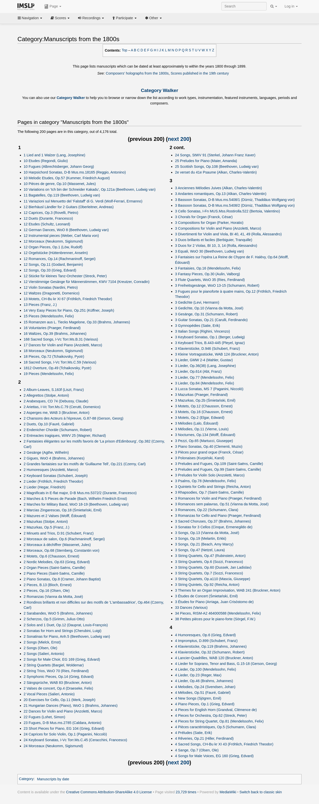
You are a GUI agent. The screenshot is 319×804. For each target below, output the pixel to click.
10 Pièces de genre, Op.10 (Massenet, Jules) (60, 184)
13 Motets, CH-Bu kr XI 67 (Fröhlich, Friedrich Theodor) (68, 299)
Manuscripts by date (53, 779)
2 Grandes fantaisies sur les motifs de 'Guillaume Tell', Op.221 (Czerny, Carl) (85, 464)
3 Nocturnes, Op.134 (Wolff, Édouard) (205, 435)
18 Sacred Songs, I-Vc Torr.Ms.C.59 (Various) (60, 362)
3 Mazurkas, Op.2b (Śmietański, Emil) (205, 400)
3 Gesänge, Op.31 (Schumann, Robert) (206, 314)
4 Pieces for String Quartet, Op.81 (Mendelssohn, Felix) (219, 721)
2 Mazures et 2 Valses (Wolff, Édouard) (55, 516)
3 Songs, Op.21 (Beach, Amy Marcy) (204, 544)
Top (124, 50)
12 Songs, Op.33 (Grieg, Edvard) (50, 270)
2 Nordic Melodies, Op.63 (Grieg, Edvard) (57, 562)
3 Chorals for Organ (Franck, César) (204, 217)
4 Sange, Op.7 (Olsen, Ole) (197, 750)
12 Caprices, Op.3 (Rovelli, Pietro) (51, 213)
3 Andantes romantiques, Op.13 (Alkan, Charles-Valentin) (220, 194)
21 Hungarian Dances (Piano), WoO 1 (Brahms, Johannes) (71, 706)
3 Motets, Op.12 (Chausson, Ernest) (204, 406)
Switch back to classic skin (260, 792)
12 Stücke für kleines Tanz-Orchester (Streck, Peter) (65, 276)
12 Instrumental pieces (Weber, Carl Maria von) (61, 236)
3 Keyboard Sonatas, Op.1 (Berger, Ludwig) (210, 337)
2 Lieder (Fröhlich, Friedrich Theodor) (53, 481)
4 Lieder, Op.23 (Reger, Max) (198, 675)
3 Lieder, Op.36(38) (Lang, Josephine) (205, 366)
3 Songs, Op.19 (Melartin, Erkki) (200, 538)
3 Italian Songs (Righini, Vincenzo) (202, 331)
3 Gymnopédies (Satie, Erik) (197, 326)
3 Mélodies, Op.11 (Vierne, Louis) (202, 429)
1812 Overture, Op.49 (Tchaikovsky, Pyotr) (57, 368)
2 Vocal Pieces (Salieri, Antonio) (49, 694)
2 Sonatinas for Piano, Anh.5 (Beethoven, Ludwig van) (67, 636)
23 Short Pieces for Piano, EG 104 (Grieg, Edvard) (64, 728)
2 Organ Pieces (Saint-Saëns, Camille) (54, 568)
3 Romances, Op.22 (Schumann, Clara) (206, 510)
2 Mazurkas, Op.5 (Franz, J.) (47, 527)
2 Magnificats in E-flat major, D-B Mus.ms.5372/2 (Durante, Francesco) (80, 493)
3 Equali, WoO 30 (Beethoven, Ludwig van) (209, 251)
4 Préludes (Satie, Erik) (193, 733)
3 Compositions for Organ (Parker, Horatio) (209, 223)
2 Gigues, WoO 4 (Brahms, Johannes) (54, 458)
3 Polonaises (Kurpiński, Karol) (199, 458)
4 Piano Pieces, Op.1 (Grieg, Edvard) (204, 704)
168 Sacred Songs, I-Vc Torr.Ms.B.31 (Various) (61, 339)
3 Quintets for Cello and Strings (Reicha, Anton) (213, 487)
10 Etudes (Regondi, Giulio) (46, 161)
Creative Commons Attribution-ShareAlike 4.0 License (109, 792)
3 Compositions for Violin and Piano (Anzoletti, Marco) (218, 228)
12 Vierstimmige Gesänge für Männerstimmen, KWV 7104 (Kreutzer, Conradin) (87, 282)
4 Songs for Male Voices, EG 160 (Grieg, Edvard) (214, 756)
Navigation (30, 18)
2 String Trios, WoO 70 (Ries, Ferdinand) (56, 671)
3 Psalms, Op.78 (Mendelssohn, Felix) (205, 481)
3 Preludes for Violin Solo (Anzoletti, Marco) (209, 475)
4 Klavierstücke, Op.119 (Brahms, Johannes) (210, 646)
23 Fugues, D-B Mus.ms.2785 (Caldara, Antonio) (62, 723)
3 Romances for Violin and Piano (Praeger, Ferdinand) (218, 498)
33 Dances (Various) (191, 608)
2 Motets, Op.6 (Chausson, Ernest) (51, 556)
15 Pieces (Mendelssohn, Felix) (49, 316)
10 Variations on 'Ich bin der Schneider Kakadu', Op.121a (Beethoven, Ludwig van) (90, 189)
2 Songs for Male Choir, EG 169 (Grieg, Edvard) (62, 659)
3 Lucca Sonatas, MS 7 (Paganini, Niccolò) (209, 389)
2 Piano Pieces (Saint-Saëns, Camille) (54, 573)
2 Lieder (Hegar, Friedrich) (45, 487)
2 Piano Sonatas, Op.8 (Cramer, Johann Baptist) (62, 579)
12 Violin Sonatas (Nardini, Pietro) (51, 287)
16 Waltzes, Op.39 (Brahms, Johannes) (55, 334)
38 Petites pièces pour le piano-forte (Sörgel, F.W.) (215, 619)
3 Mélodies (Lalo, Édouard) (196, 423)
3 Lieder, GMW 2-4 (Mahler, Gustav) (204, 360)
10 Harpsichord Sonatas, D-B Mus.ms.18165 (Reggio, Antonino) (75, 172)
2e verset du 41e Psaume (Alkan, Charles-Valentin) (216, 172)
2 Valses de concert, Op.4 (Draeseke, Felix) (58, 688)
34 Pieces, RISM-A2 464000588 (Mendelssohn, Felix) (218, 613)
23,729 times (186, 792)
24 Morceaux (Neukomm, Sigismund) (53, 746)
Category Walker (159, 90)
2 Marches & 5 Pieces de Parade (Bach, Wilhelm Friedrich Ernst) (75, 499)
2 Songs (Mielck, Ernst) (42, 642)
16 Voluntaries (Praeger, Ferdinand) (52, 328)
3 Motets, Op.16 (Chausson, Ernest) (204, 412)
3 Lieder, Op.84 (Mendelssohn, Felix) (204, 383)
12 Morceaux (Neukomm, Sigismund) (53, 241)
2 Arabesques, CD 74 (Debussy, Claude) (56, 401)
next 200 (178, 139)
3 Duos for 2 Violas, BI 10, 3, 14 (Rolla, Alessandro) (216, 246)
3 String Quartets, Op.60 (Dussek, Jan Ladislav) (213, 567)
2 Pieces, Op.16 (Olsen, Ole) (47, 591)
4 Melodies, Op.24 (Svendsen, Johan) (205, 687)
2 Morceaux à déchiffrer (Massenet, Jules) (57, 545)
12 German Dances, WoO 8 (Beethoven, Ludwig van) (66, 230)
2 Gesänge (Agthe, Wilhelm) (46, 452)
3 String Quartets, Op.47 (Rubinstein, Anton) (210, 556)
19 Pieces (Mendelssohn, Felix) (49, 374)
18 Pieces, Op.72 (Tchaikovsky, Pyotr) (54, 356)
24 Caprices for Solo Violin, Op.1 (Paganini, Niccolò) (65, 734)
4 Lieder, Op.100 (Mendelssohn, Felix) (205, 669)
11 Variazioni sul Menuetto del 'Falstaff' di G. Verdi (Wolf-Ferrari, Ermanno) (83, 201)
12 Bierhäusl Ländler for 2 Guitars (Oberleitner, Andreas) (69, 207)
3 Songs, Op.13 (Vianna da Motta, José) (207, 533)
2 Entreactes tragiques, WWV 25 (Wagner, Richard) (65, 436)
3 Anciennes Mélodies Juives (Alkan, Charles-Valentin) (218, 188)
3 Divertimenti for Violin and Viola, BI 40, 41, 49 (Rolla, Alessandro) (228, 234)
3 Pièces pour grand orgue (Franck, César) (209, 452)
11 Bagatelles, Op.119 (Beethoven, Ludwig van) (62, 195)
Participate (124, 18)
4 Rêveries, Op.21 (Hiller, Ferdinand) (204, 738)
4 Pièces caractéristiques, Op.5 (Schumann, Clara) (215, 727)
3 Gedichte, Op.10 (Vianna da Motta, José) (209, 308)
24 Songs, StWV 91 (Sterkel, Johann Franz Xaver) (215, 155)
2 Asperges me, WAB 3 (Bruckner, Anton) (56, 413)
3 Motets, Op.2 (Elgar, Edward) (199, 418)
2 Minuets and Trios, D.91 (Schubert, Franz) (59, 533)
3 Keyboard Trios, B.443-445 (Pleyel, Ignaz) (210, 343)
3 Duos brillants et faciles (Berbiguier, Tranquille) (213, 240)
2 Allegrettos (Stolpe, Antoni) (46, 395)
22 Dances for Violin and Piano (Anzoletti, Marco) (63, 711)
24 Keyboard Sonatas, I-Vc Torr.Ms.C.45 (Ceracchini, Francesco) (75, 740)
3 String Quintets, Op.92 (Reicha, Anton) (207, 585)
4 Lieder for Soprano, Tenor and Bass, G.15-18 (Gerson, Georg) (226, 664)
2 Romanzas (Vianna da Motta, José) (53, 597)
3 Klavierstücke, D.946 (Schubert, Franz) (207, 349)
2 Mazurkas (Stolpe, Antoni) (46, 522)
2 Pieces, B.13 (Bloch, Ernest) (48, 585)
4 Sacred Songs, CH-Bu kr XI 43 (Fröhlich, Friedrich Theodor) (224, 744)
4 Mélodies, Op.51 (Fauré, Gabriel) (203, 693)
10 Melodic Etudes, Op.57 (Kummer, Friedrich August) (67, 178)
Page (53, 6)
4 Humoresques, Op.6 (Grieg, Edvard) (205, 635)
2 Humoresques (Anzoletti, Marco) (51, 470)
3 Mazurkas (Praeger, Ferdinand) (201, 395)
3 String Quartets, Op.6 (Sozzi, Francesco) (209, 562)
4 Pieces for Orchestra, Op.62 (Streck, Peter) (211, 715)
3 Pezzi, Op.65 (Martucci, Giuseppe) (204, 441)
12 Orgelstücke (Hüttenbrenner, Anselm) (56, 253)
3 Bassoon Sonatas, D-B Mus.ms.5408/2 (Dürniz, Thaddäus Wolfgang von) (235, 205)
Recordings (91, 18)
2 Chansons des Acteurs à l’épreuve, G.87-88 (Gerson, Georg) (73, 418)
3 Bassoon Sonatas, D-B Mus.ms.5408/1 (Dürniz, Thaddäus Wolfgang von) (235, 200)
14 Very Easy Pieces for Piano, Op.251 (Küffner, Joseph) (69, 310)
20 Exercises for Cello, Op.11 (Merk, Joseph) (59, 700)
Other (153, 18)
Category (26, 779)
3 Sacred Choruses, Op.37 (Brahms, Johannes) (213, 521)
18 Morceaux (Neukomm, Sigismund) (53, 351)
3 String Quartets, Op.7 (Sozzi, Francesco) (209, 573)
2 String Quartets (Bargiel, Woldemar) (54, 665)
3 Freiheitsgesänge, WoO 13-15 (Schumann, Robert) (217, 285)
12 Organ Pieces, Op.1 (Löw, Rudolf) (53, 247)
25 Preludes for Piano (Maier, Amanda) (206, 161)
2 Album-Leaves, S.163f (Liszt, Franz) (54, 390)
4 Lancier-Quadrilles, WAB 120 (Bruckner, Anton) (214, 658)
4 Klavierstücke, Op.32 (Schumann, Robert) (209, 652)
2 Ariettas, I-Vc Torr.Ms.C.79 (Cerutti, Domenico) (62, 407)
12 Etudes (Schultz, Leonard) (47, 224)
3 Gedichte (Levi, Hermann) (197, 302)
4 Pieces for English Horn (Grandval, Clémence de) (216, 710)
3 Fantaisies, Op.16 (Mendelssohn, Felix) (207, 268)
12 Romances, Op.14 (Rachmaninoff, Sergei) (60, 259)
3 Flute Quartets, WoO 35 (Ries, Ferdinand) (210, 280)
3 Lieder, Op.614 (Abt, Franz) (198, 371)
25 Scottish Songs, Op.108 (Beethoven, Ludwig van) (216, 167)
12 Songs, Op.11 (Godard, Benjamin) (53, 265)
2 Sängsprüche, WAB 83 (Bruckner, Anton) (58, 683)
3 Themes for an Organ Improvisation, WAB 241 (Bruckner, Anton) (227, 590)
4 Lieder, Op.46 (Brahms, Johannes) (204, 681)
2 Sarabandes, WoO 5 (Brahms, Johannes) (58, 613)
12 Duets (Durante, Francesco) (48, 218)
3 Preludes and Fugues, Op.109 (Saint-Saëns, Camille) (219, 464)
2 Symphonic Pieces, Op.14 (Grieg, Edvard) (59, 677)
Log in (291, 6)
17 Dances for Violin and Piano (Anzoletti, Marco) (63, 345)
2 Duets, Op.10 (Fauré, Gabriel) (49, 424)
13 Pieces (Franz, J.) (40, 305)
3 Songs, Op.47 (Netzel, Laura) (200, 550)
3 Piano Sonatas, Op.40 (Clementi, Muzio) (208, 446)
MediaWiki (228, 792)
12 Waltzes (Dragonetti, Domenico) (52, 293)
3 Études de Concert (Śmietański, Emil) (206, 596)
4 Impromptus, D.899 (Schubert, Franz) (206, 641)
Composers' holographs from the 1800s (137, 73)
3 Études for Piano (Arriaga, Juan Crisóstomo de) (214, 602)
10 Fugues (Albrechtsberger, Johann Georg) (59, 167)
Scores (60, 18)
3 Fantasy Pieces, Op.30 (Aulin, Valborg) (207, 274)
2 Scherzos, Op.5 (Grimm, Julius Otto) (54, 619)
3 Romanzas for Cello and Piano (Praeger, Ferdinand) (218, 516)
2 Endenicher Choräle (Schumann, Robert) (58, 430)
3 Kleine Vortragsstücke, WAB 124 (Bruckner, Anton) (217, 354)
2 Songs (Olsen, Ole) (40, 648)
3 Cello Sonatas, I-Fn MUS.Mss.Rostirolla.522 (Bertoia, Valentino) (227, 211)
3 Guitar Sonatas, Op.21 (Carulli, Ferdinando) (211, 320)
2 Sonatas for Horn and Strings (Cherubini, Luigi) (62, 631)
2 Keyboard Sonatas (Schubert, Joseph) (56, 476)
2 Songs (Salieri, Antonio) (44, 654)
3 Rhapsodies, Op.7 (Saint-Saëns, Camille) (209, 492)
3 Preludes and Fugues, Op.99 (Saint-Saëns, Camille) (218, 469)
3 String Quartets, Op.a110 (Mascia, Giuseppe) (212, 579)
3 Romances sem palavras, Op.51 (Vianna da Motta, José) (221, 504)
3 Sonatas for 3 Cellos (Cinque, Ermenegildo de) (213, 527)
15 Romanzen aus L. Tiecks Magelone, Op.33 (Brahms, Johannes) (77, 322)
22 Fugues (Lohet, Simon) (44, 717)
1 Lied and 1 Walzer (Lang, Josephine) (54, 155)
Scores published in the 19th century (200, 73)
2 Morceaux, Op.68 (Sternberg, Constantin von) (61, 550)
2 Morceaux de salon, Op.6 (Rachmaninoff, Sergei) (64, 539)
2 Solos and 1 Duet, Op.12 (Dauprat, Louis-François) (66, 625)
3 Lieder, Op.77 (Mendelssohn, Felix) (204, 377)
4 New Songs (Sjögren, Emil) (198, 698)
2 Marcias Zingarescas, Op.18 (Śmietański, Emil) (63, 510)
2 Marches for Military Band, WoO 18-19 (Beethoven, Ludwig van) (76, 504)
